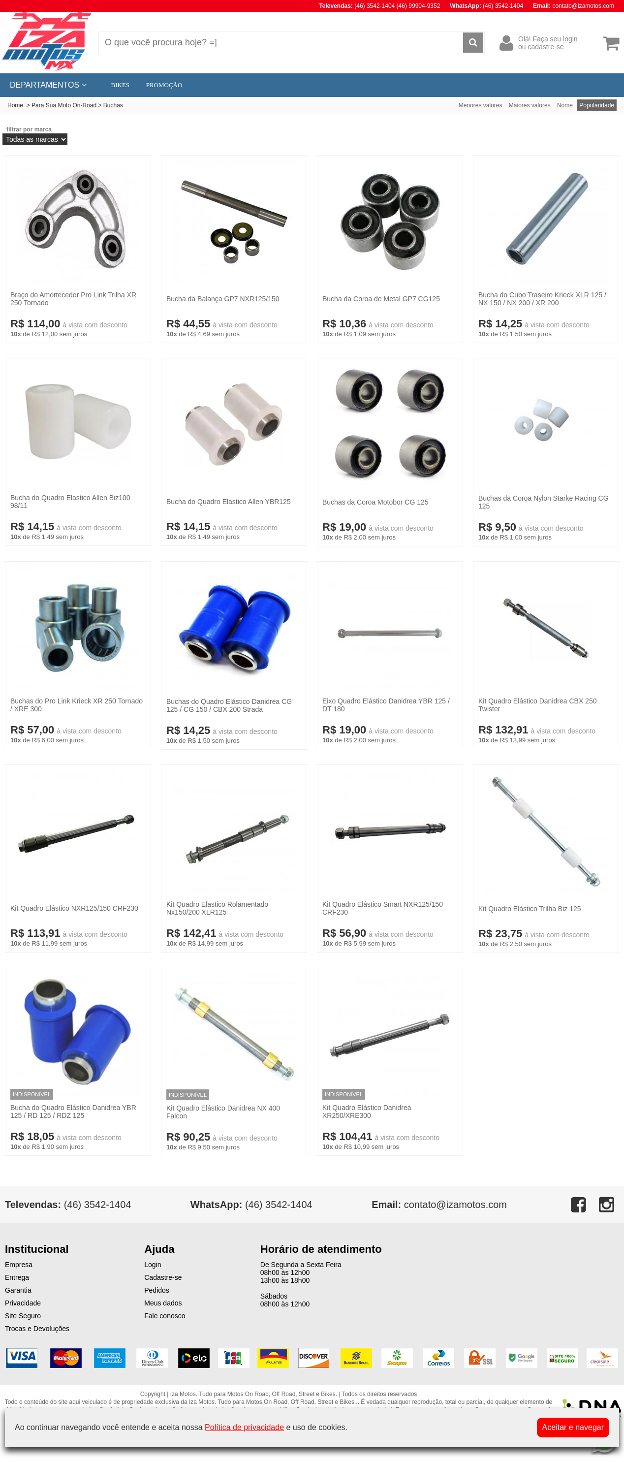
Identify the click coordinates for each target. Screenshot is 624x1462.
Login (152, 1265)
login (570, 39)
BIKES (120, 85)
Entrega (17, 1277)
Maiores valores (530, 105)
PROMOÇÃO (164, 85)
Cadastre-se (163, 1277)
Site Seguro (23, 1316)
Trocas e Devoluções (37, 1329)
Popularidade (596, 105)
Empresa (18, 1265)
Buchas (113, 105)
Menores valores (480, 105)
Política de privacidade (244, 1427)
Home (15, 105)
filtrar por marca (29, 129)
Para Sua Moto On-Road (63, 105)
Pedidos (156, 1290)
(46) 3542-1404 (251, 1204)
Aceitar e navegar (573, 1427)
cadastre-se (545, 47)
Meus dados (163, 1303)
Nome (565, 105)
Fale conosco (164, 1316)
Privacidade (23, 1303)
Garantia (18, 1290)
